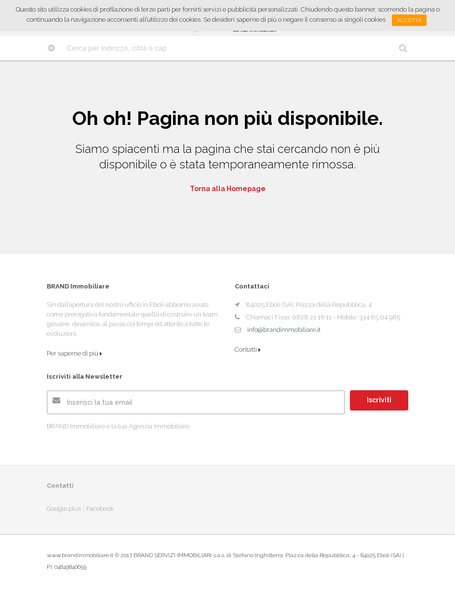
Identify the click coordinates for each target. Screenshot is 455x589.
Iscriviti (379, 400)
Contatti (248, 349)
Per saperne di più (74, 353)
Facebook (100, 508)
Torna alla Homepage (228, 188)
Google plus (64, 508)
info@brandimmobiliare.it (284, 329)
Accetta (409, 20)
